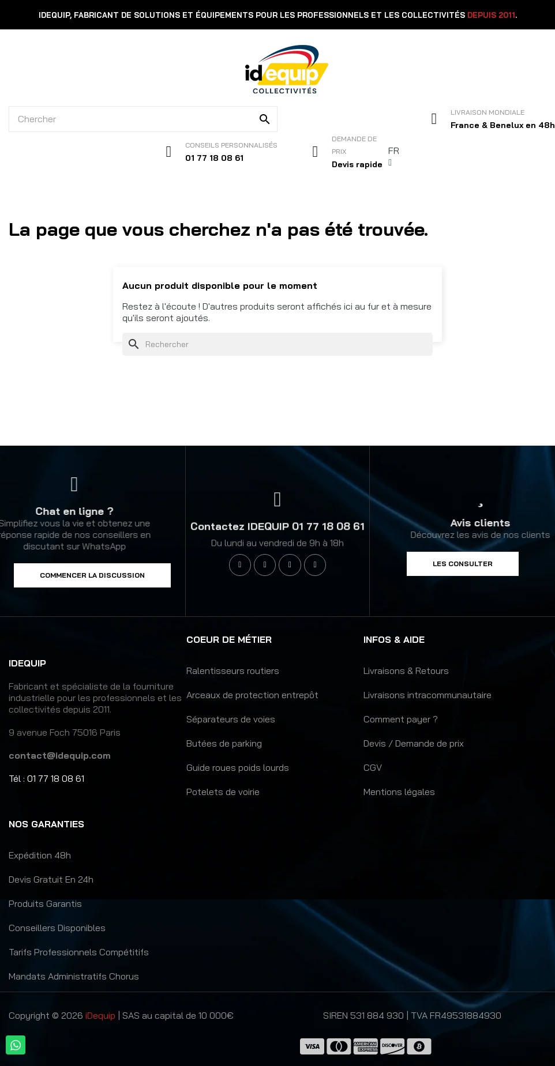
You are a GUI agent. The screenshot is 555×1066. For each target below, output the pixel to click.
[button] (92, 575)
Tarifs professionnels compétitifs (79, 952)
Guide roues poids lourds (237, 767)
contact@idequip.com (60, 755)
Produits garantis (45, 903)
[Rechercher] (277, 344)
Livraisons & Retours (406, 670)
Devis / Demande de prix (413, 743)
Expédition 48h (40, 855)
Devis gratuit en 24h (51, 879)
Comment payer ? (400, 719)
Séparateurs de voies (230, 719)
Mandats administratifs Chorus (74, 976)
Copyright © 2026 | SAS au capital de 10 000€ (121, 1015)
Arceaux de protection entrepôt (252, 694)
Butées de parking (224, 743)
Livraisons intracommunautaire (427, 694)
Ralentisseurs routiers (232, 670)
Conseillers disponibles (57, 927)
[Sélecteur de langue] (394, 156)
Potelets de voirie (223, 791)
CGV (372, 767)
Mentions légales (399, 791)
